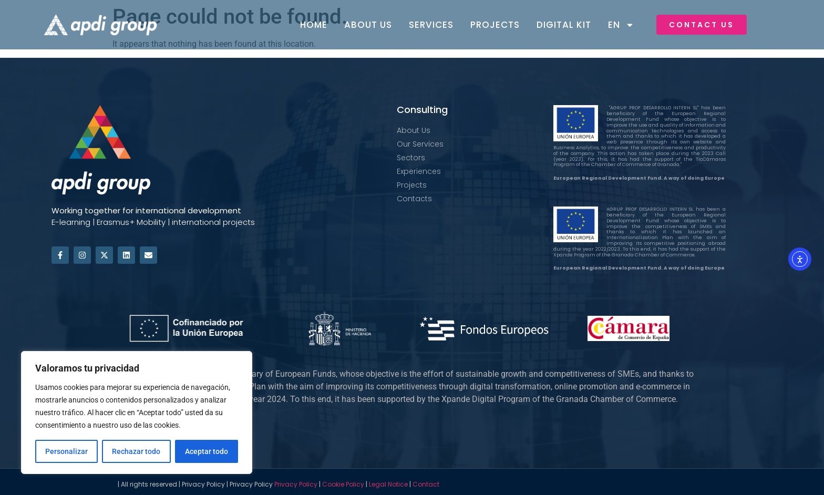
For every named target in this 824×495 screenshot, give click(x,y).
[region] (136, 412)
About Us (368, 24)
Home (313, 24)
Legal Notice (388, 484)
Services (431, 24)
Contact (426, 484)
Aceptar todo (206, 451)
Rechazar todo (136, 451)
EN (621, 25)
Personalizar (66, 451)
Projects (495, 24)
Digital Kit (564, 24)
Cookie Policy (343, 484)
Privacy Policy (295, 484)
